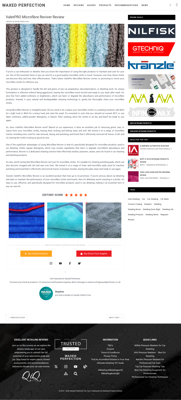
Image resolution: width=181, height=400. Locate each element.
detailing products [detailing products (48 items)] (135, 215)
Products (105, 5)
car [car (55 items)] (143, 200)
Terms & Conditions (110, 352)
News (145, 5)
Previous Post (16, 318)
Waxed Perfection (23, 5)
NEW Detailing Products (140, 123)
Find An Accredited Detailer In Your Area (110, 359)
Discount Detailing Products (143, 131)
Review (9, 21)
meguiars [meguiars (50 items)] (164, 215)
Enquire (110, 349)
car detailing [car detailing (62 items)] (152, 200)
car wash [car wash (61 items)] (164, 200)
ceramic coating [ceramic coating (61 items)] (135, 205)
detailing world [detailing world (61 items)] (152, 215)
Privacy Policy (110, 356)
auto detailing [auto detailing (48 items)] (134, 200)
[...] (170, 149)
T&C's (110, 345)
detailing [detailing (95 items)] (157, 205)
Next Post (115, 318)
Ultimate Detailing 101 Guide (110, 363)
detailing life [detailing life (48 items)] (167, 210)
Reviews (79, 5)
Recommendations (126, 5)
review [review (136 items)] (131, 220)
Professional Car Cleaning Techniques (150, 377)
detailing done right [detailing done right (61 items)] (151, 210)
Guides (91, 5)
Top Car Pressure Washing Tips (150, 366)
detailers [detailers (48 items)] (148, 205)
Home (66, 5)
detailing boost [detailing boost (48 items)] (134, 210)
